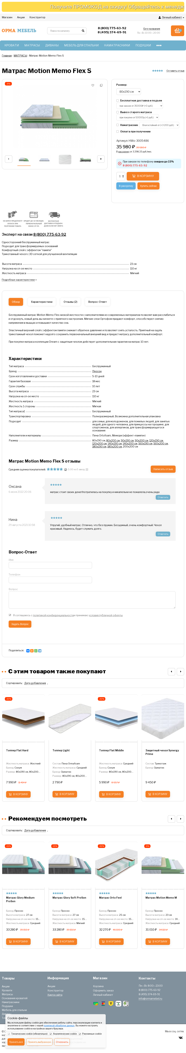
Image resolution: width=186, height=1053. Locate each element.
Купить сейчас (148, 185)
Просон (97, 371)
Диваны (6, 1013)
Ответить (163, 497)
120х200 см (99, 443)
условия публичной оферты (106, 615)
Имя (11, 559)
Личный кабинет (103, 994)
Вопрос (13, 589)
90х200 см (141, 440)
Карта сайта (54, 994)
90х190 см (127, 440)
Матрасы (7, 994)
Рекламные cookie (90, 1034)
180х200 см (114, 446)
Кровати (7, 990)
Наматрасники (10, 1002)
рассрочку (123, 151)
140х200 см (130, 443)
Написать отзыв (163, 469)
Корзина (98, 986)
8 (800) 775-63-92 (49, 234)
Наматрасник (127, 125)
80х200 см (113, 440)
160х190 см (145, 443)
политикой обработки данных (59, 1025)
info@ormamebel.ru (150, 998)
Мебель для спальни (14, 1009)
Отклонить (62, 1041)
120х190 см (156, 440)
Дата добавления (35, 683)
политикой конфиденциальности (53, 615)
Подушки (7, 1006)
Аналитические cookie (63, 1034)
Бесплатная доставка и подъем (139, 100)
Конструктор (55, 990)
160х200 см (160, 443)
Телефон (14, 574)
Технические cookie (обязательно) (27, 1034)
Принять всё (16, 1041)
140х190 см (115, 443)
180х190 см (99, 446)
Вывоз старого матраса (134, 112)
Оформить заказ (103, 990)
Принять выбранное (39, 1041)
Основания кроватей (14, 998)
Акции (5, 986)
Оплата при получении (133, 131)
